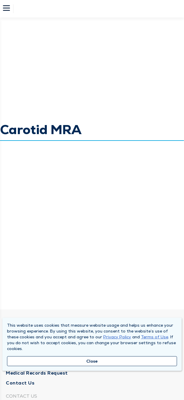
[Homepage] (96, 9)
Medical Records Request (37, 373)
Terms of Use (154, 337)
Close (92, 361)
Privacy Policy (117, 337)
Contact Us (20, 383)
